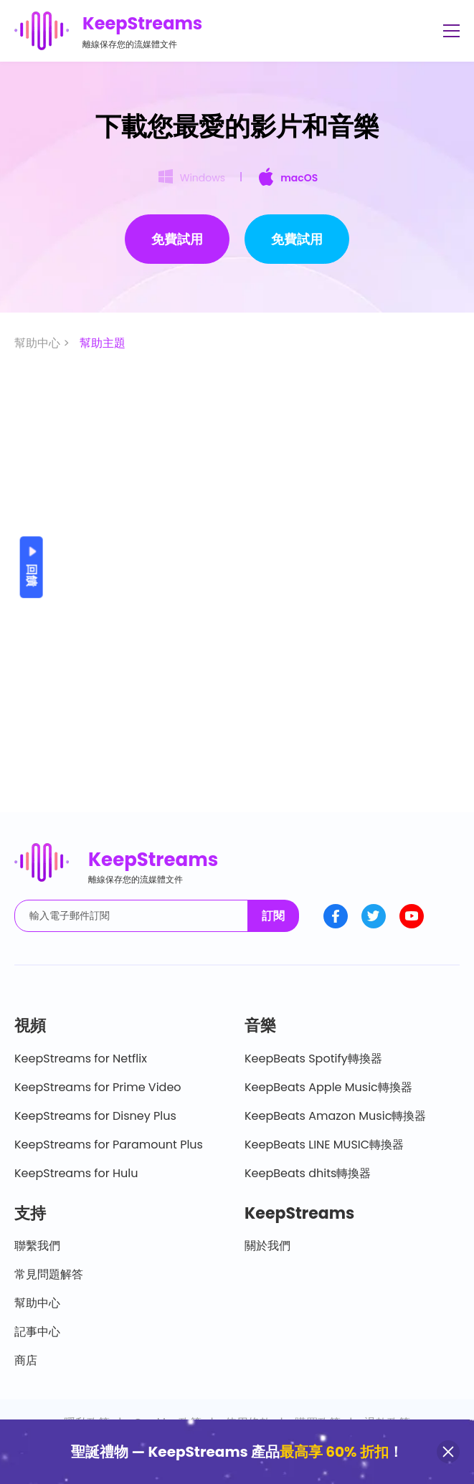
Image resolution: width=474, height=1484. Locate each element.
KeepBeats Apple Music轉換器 (328, 1087)
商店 (25, 1360)
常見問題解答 (48, 1274)
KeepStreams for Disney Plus (95, 1116)
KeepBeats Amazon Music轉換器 (335, 1116)
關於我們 (267, 1245)
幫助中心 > (43, 343)
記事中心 (37, 1331)
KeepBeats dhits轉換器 (308, 1173)
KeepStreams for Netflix (80, 1058)
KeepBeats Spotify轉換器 (313, 1058)
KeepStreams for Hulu (76, 1173)
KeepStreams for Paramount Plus (108, 1144)
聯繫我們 (37, 1245)
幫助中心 (37, 1303)
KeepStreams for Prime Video (97, 1087)
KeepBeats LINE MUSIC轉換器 (324, 1144)
